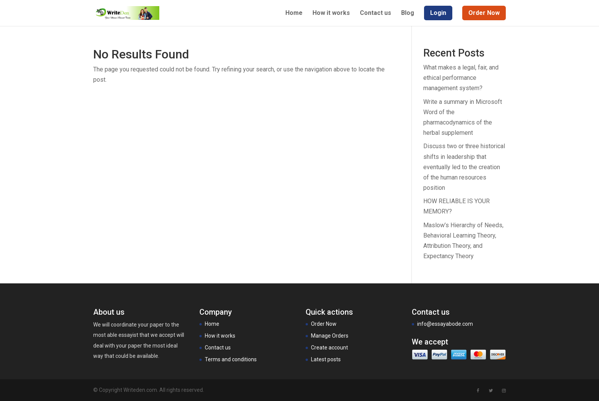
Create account (329, 347)
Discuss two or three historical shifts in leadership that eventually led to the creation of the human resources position (464, 166)
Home (294, 13)
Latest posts (326, 359)
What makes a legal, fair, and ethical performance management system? (461, 78)
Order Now (324, 324)
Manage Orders (329, 336)
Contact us (375, 13)
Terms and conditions (231, 359)
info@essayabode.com (445, 324)
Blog (407, 13)
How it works (331, 13)
